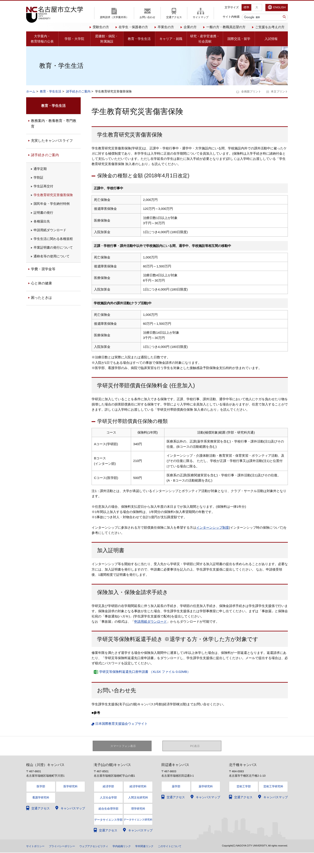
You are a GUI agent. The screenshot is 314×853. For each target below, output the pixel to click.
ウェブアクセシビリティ (103, 846)
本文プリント (279, 91)
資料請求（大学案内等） (114, 17)
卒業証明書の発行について (53, 247)
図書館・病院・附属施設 (106, 38)
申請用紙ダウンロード (150, 621)
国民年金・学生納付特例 (52, 203)
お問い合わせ (147, 17)
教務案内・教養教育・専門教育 (53, 123)
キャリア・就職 (170, 39)
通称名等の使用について (52, 256)
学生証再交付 (43, 186)
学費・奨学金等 (43, 269)
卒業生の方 (166, 27)
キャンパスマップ (73, 808)
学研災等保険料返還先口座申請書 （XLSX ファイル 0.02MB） (144, 672)
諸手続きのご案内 (78, 91)
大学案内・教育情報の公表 (42, 38)
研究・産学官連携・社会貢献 (205, 38)
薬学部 (176, 787)
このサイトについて (190, 846)
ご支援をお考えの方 (270, 27)
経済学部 (108, 787)
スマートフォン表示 (124, 746)
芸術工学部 (244, 787)
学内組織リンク (135, 846)
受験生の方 (101, 27)
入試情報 (271, 39)
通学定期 (40, 169)
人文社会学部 (108, 798)
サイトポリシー (37, 846)
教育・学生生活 (139, 39)
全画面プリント (251, 91)
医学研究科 (70, 787)
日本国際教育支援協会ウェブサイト (121, 723)
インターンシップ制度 (212, 527)
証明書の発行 (43, 212)
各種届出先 (42, 221)
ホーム (30, 91)
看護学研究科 (40, 798)
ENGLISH (279, 7)
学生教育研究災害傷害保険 (53, 195)
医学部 (41, 787)
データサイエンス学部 (108, 820)
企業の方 (190, 27)
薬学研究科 (206, 787)
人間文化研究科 (138, 798)
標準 (246, 7)
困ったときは (41, 297)
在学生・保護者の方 (133, 27)
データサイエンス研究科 (138, 820)
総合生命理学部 (108, 809)
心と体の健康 (41, 283)
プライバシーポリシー (67, 846)
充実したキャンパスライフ (52, 140)
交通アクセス (174, 17)
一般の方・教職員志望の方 (226, 27)
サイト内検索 (231, 16)
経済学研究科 (138, 787)
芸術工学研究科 (273, 787)
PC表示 (195, 746)
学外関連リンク (161, 846)
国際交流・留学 (238, 39)
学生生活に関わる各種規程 (53, 239)
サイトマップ (200, 17)
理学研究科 (138, 809)
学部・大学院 (74, 39)
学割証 (38, 177)
